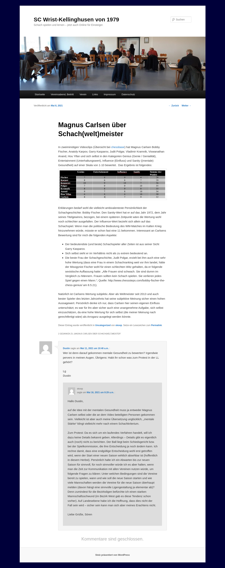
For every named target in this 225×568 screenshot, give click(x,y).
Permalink (156, 325)
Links (95, 94)
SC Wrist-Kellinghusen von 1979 (76, 19)
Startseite (40, 94)
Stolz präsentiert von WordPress (112, 555)
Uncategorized (103, 325)
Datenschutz (128, 94)
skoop (118, 325)
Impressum (110, 94)
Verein (83, 94)
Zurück (174, 105)
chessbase (117, 147)
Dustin (66, 348)
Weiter (186, 105)
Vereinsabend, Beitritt (62, 94)
